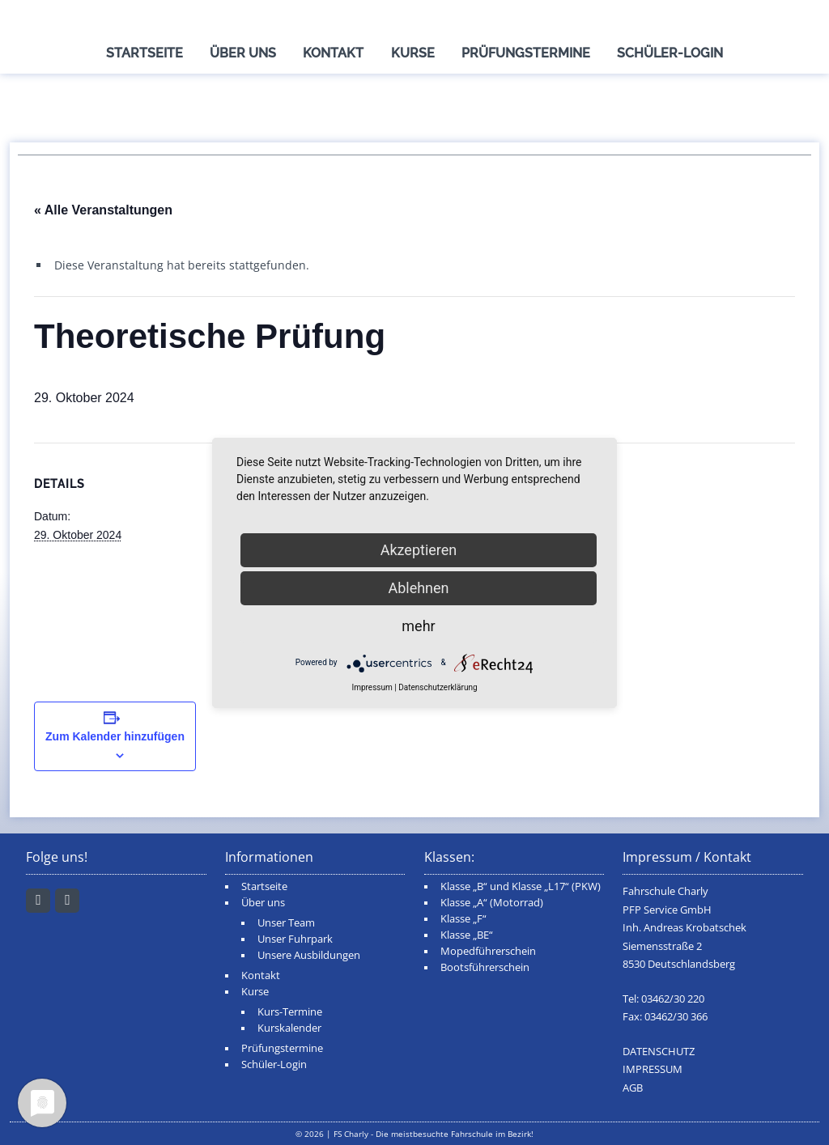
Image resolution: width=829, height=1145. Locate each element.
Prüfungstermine (525, 53)
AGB (633, 1088)
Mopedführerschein (488, 951)
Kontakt (333, 53)
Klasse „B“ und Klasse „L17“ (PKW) (520, 886)
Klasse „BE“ (466, 935)
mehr (418, 625)
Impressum (371, 687)
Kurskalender (289, 1028)
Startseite (144, 53)
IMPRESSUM (652, 1069)
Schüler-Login (670, 53)
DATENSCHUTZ (659, 1051)
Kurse (413, 53)
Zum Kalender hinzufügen (115, 736)
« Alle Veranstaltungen (103, 210)
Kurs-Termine (289, 1012)
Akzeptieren (418, 549)
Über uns (243, 53)
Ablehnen (418, 587)
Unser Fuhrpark (295, 939)
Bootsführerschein (484, 967)
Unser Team (286, 923)
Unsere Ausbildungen (308, 955)
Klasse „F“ (463, 919)
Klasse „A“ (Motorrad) (491, 903)
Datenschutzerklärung (437, 687)
